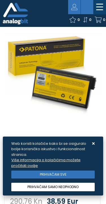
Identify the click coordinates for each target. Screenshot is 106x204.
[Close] (53, 174)
